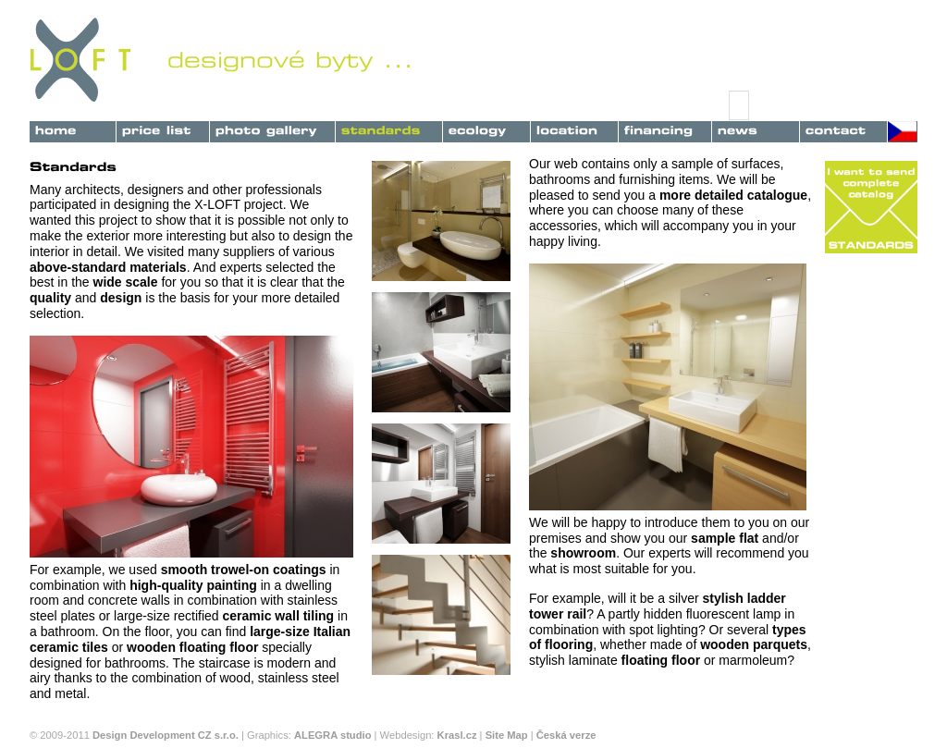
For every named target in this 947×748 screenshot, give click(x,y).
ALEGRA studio (333, 735)
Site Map (507, 735)
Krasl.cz (457, 735)
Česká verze (566, 735)
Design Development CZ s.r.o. (165, 735)
